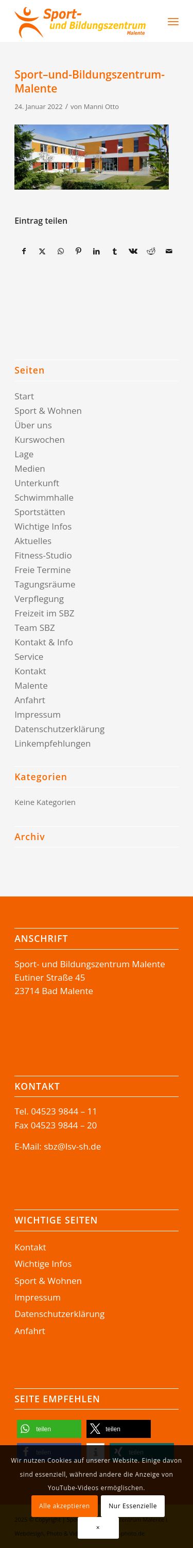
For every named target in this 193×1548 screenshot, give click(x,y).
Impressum (37, 714)
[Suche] (152, 21)
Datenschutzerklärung (59, 729)
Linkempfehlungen (52, 743)
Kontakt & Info (43, 642)
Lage (23, 454)
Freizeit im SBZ (44, 613)
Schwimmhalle (44, 497)
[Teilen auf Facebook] (24, 251)
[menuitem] (146, 21)
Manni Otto (101, 106)
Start (24, 396)
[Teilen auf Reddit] (151, 251)
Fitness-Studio (43, 555)
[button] (49, 1429)
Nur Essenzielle (133, 1505)
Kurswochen (39, 439)
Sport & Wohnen (48, 410)
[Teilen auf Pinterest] (78, 251)
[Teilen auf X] (42, 251)
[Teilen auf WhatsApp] (60, 251)
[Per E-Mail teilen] (169, 251)
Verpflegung (39, 599)
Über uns (33, 425)
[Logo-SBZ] (80, 21)
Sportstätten (39, 512)
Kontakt (30, 671)
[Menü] (173, 21)
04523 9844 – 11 (64, 1111)
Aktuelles (32, 541)
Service (28, 656)
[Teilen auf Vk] (133, 251)
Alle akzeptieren (64, 1505)
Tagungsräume (44, 584)
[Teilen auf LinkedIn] (97, 251)
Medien (29, 468)
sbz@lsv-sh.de (72, 1146)
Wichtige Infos (43, 526)
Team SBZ (34, 627)
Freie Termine (42, 570)
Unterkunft (36, 483)
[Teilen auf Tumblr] (115, 251)
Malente (31, 685)
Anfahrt (29, 700)
